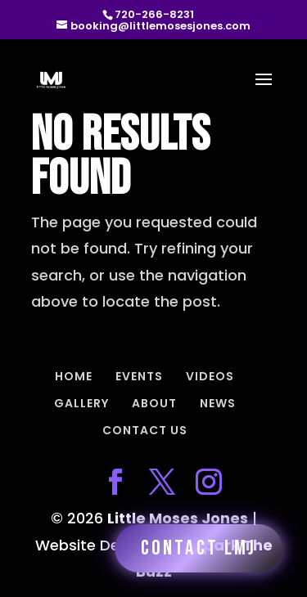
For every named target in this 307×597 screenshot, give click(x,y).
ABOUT (154, 403)
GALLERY (81, 403)
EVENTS (139, 376)
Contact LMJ (198, 548)
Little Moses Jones (177, 518)
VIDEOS (210, 376)
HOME (74, 376)
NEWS (218, 403)
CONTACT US (144, 430)
